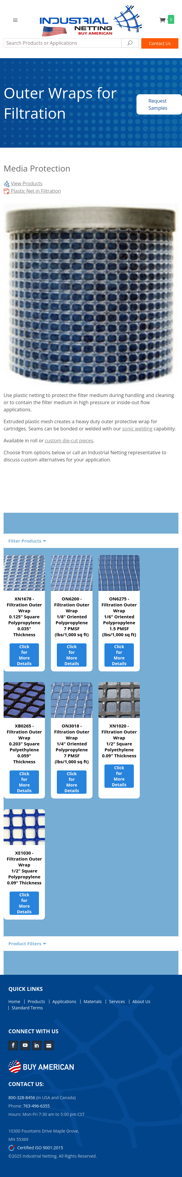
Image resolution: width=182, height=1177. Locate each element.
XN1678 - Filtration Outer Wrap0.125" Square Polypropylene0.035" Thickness (24, 616)
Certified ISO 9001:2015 (35, 1147)
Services (117, 1002)
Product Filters (24, 943)
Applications (64, 1002)
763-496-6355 (36, 1106)
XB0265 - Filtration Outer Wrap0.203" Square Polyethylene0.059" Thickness (24, 743)
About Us (141, 1002)
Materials (92, 1002)
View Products (27, 183)
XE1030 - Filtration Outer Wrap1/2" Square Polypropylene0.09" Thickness (24, 868)
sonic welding (137, 428)
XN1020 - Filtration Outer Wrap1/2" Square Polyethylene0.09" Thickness (119, 741)
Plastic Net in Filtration (32, 191)
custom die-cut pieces (69, 440)
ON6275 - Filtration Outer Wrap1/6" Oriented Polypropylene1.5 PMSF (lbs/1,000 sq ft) (119, 616)
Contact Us (160, 43)
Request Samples (157, 104)
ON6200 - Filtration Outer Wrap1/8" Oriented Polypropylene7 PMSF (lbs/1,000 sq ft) (72, 616)
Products (36, 1002)
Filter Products (24, 541)
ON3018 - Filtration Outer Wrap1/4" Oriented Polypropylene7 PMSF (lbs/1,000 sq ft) (72, 743)
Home (14, 1002)
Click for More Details (24, 655)
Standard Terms (27, 1008)
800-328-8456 (21, 1097)
